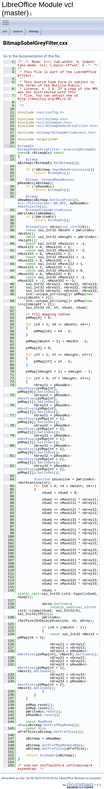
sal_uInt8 (71, 227)
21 (9, 146)
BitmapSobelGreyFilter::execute (48, 149)
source (17, 31)
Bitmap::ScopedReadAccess (50, 179)
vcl (5, 31)
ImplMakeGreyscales (70, 169)
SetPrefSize (53, 748)
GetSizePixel (62, 200)
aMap (22, 725)
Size (42, 728)
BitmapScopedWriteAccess (49, 210)
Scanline (42, 479)
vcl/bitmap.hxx (52, 119)
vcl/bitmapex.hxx (54, 122)
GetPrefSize (65, 731)
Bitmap (32, 159)
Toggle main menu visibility (7, 20)
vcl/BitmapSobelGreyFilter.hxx (67, 126)
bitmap (33, 31)
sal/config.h (50, 112)
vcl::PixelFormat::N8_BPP (42, 203)
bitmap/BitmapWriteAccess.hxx (66, 132)
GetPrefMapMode (58, 725)
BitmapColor (37, 227)
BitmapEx (26, 146)
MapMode (45, 721)
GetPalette (30, 206)
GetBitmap (63, 163)
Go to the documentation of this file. (32, 56)
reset (51, 711)
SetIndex (62, 604)
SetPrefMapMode (56, 745)
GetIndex (46, 391)
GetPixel (28, 388)
